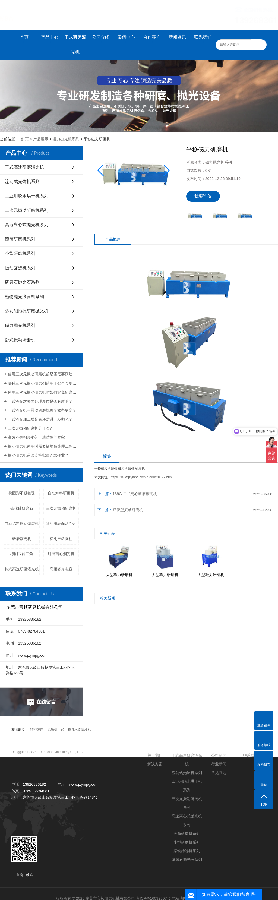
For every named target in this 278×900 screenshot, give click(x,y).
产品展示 (40, 139)
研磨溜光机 (21, 538)
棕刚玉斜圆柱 (61, 538)
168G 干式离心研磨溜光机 (135, 494)
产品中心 (49, 37)
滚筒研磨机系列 (20, 239)
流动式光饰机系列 (22, 181)
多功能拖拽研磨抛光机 (26, 311)
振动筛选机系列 (20, 268)
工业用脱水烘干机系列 (26, 196)
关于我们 (155, 755)
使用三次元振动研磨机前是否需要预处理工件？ (43, 374)
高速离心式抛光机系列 (26, 224)
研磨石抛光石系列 (22, 282)
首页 (24, 37)
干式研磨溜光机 (75, 45)
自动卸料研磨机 (61, 493)
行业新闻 (218, 764)
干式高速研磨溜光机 (24, 167)
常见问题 (218, 772)
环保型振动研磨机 (128, 510)
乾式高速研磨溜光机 (22, 569)
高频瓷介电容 (61, 569)
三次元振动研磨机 (61, 508)
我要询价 (203, 196)
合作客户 (151, 37)
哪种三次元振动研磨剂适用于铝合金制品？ (43, 383)
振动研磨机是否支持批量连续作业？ (38, 455)
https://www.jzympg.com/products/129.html (141, 477)
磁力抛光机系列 (66, 139)
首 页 (24, 139)
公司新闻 (218, 755)
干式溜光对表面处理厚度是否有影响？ (40, 401)
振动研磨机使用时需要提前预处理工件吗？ (43, 446)
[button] (166, 170)
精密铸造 (36, 729)
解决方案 (155, 764)
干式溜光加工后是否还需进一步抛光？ (40, 419)
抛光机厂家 (56, 729)
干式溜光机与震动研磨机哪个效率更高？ (42, 410)
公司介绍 (100, 37)
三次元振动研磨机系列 (26, 210)
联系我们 (202, 37)
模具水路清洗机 (79, 729)
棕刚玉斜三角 (21, 554)
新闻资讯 (177, 37)
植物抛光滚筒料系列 (24, 296)
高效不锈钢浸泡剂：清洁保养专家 (36, 437)
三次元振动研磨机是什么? (30, 428)
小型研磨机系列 (20, 253)
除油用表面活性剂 (61, 523)
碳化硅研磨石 (21, 508)
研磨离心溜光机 (61, 554)
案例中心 (126, 37)
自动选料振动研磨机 (22, 523)
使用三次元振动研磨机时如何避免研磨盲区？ (43, 392)
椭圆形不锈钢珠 (21, 493)
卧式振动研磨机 (20, 339)
